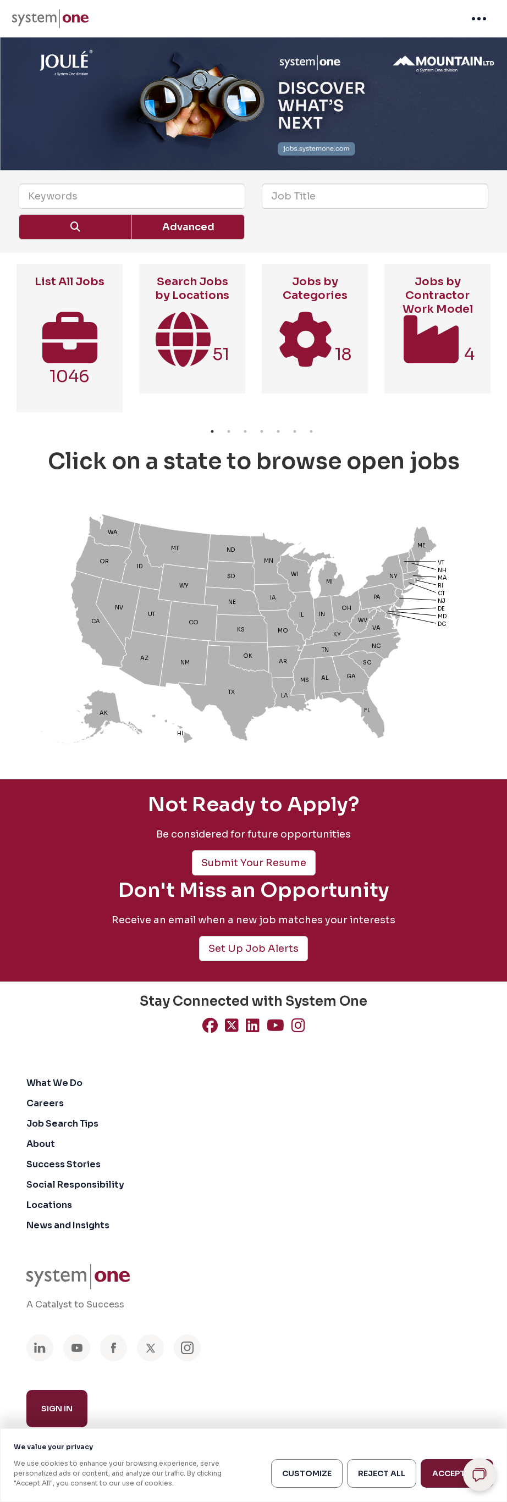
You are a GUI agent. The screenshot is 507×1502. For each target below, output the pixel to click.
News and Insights (67, 1225)
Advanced (188, 227)
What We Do (54, 1083)
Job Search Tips (62, 1123)
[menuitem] (50, 18)
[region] (253, 1465)
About (40, 1144)
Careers (45, 1103)
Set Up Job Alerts (253, 949)
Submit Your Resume (253, 863)
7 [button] (311, 431)
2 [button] (228, 431)
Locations (49, 1205)
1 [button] (212, 431)
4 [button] (261, 431)
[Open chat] (479, 1474)
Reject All (381, 1473)
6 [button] (294, 431)
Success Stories (63, 1164)
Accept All (457, 1473)
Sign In (57, 1409)
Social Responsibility (75, 1184)
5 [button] (278, 431)
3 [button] (245, 431)
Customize (307, 1473)
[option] (69, 343)
